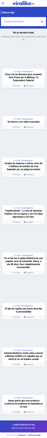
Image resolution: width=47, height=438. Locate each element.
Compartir (29, 86)
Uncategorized (27, 71)
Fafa (18, 71)
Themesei (21, 435)
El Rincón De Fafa (34, 435)
